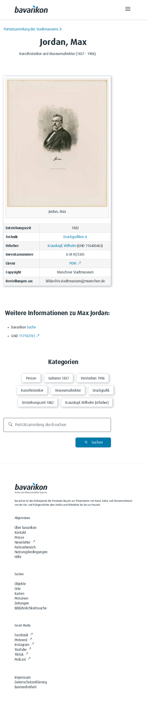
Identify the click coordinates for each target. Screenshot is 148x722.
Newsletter (25, 542)
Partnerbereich (25, 547)
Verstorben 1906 (93, 378)
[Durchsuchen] (57, 425)
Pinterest (23, 640)
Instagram (24, 644)
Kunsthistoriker (32, 390)
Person (31, 378)
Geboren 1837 (58, 378)
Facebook (24, 635)
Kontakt (20, 532)
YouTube (23, 649)
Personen (21, 598)
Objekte (20, 584)
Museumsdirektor (68, 390)
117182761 (29, 336)
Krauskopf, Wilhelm (62, 246)
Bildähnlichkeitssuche (31, 608)
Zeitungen (22, 603)
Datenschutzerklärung (31, 682)
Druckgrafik (101, 390)
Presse (19, 537)
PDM (75, 263)
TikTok (21, 654)
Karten (19, 594)
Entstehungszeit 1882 (38, 403)
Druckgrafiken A (75, 237)
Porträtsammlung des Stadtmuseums (33, 29)
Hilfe (18, 557)
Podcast (22, 659)
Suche (31, 327)
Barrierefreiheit (26, 687)
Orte (18, 589)
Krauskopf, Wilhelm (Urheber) (86, 403)
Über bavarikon (26, 528)
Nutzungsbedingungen (31, 552)
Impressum (23, 677)
